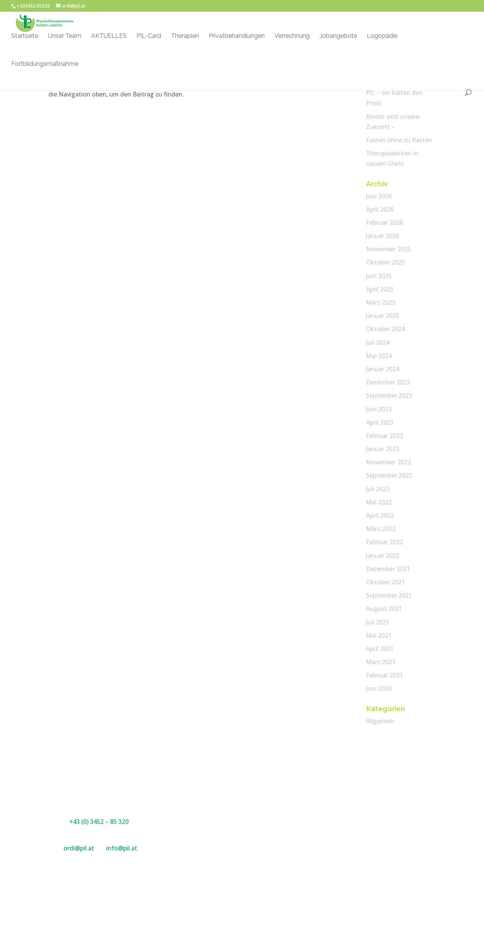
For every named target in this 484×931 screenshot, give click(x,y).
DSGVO (331, 804)
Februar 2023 (384, 435)
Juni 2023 (379, 409)
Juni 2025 (379, 276)
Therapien (185, 37)
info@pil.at (121, 848)
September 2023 (389, 395)
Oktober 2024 (385, 329)
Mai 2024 (379, 356)
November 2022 (388, 462)
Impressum (337, 793)
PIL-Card (149, 37)
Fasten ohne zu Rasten (399, 140)
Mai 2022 (379, 502)
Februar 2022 (384, 542)
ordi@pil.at (80, 848)
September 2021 (389, 595)
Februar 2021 (384, 675)
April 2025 (380, 289)
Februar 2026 (384, 222)
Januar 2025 (382, 315)
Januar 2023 (382, 449)
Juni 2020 (379, 688)
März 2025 (381, 302)
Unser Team (64, 37)
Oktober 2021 (385, 582)
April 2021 (380, 649)
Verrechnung (292, 37)
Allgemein (380, 721)
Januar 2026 (382, 236)
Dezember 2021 (388, 569)
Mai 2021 (379, 635)
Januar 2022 (382, 555)
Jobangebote (338, 37)
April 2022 (380, 515)
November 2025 (388, 249)
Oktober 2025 (385, 262)
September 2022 (389, 475)
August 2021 (384, 608)
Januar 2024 (382, 369)
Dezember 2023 (388, 382)
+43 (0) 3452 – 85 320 (99, 821)
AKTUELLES (109, 37)
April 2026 (380, 209)
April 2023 (380, 422)
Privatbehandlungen (237, 37)
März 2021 (381, 662)
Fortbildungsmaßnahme (44, 65)
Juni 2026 (379, 196)
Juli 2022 (377, 489)
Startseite (24, 37)
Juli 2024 (377, 342)
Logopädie (382, 37)
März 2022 (381, 529)
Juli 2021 (377, 622)
